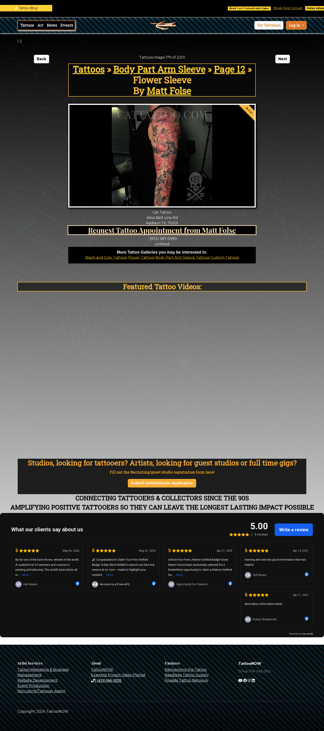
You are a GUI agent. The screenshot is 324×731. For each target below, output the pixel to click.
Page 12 (229, 69)
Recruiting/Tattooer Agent (41, 691)
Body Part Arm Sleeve (159, 69)
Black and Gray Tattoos (106, 257)
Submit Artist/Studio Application (162, 483)
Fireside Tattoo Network (186, 680)
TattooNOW (102, 669)
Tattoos (27, 25)
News (52, 25)
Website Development (37, 680)
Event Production (33, 686)
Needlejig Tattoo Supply (187, 675)
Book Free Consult (291, 8)
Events (66, 25)
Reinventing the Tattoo (186, 669)
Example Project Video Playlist (118, 675)
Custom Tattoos (224, 257)
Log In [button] (295, 25)
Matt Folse (169, 91)
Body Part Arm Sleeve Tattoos (183, 257)
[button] (268, 25)
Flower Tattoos (141, 257)
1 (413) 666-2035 (106, 680)
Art (40, 25)
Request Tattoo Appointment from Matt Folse (162, 230)
